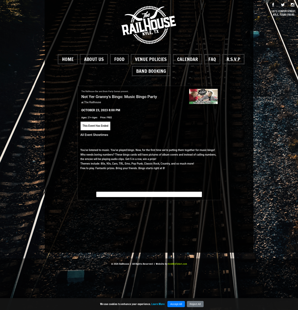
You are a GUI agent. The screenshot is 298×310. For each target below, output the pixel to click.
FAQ (212, 59)
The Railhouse (92, 102)
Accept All (176, 304)
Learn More (158, 304)
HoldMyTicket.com (177, 263)
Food (119, 59)
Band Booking (151, 71)
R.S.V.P (233, 59)
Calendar (187, 59)
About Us (94, 59)
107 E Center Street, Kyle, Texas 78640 (283, 13)
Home (68, 59)
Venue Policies (151, 59)
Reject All (195, 304)
